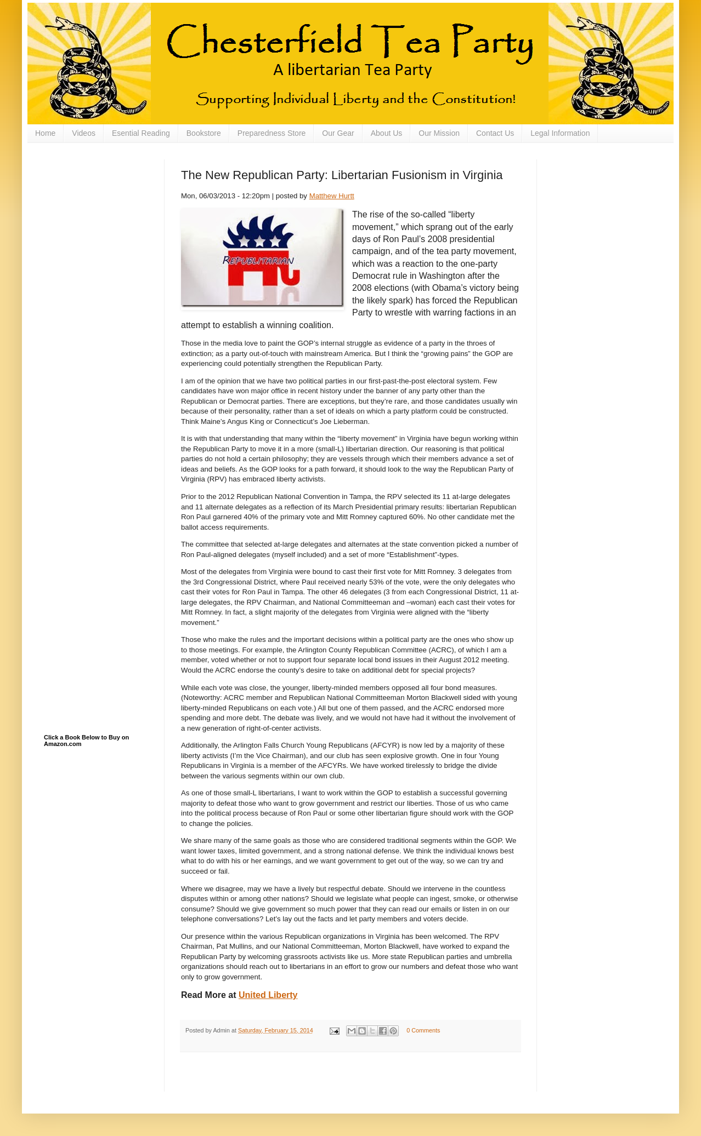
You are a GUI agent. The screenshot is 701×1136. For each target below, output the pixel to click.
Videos (83, 133)
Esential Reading (141, 133)
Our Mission (439, 133)
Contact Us (495, 133)
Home (45, 133)
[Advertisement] (99, 214)
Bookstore (203, 133)
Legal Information (560, 133)
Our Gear (338, 133)
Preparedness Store (272, 133)
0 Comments (423, 1030)
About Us (387, 133)
